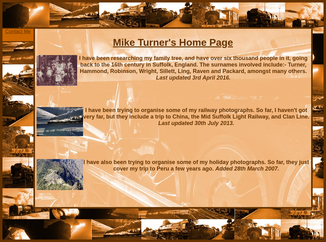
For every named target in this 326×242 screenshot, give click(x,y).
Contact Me (18, 31)
